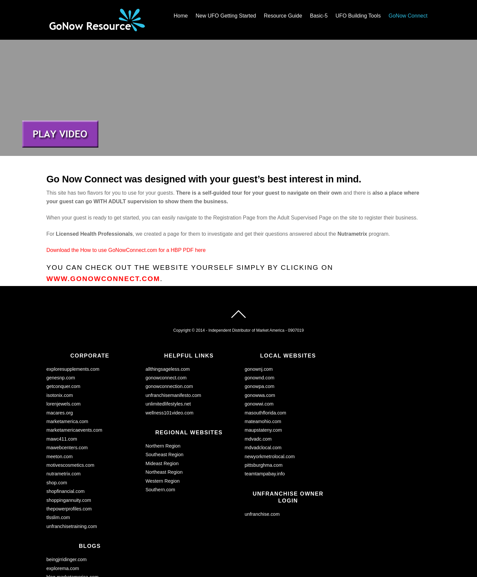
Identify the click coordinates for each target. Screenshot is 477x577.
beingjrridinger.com (66, 519)
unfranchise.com (262, 474)
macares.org (59, 373)
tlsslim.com (58, 477)
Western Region (162, 441)
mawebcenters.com (67, 407)
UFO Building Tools (358, 16)
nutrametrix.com (63, 434)
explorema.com (62, 528)
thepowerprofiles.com (69, 469)
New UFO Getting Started (226, 16)
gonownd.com (260, 338)
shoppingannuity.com (68, 460)
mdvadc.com (258, 399)
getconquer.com (63, 346)
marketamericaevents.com (74, 390)
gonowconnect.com (165, 338)
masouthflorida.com (266, 373)
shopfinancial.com (65, 451)
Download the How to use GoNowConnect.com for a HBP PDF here (126, 210)
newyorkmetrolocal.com (270, 416)
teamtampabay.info (265, 434)
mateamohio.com (263, 381)
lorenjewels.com (63, 364)
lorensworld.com (63, 546)
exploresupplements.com (72, 329)
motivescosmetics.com (70, 425)
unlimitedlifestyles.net (168, 364)
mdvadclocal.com (263, 407)
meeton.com (59, 416)
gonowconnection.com (169, 346)
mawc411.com (61, 399)
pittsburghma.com (264, 425)
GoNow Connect (408, 16)
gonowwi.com (259, 364)
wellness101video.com (169, 373)
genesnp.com (60, 338)
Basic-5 (319, 16)
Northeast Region (164, 432)
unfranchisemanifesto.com (173, 355)
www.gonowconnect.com (103, 239)
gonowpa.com (260, 346)
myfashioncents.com (68, 554)
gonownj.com (259, 329)
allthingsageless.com (167, 329)
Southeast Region (164, 415)
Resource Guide (283, 16)
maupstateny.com (263, 390)
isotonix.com (59, 355)
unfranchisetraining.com (71, 486)
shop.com (56, 443)
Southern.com (160, 450)
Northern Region (163, 406)
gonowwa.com (260, 355)
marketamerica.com (67, 381)
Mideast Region (162, 423)
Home (181, 16)
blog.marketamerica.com (72, 537)
